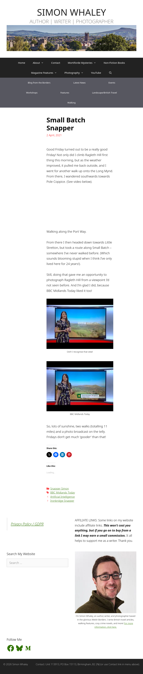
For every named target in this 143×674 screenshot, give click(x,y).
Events (111, 82)
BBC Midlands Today (62, 492)
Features (64, 92)
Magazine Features (46, 73)
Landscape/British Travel (104, 92)
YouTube (96, 72)
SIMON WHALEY (71, 12)
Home (21, 62)
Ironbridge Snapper (62, 501)
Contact (55, 62)
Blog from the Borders (39, 82)
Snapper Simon (59, 488)
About (40, 63)
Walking (71, 102)
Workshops (31, 92)
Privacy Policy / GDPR (27, 524)
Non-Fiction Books (114, 62)
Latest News (79, 82)
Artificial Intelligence (62, 497)
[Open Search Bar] (110, 73)
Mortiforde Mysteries (84, 63)
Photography (75, 73)
